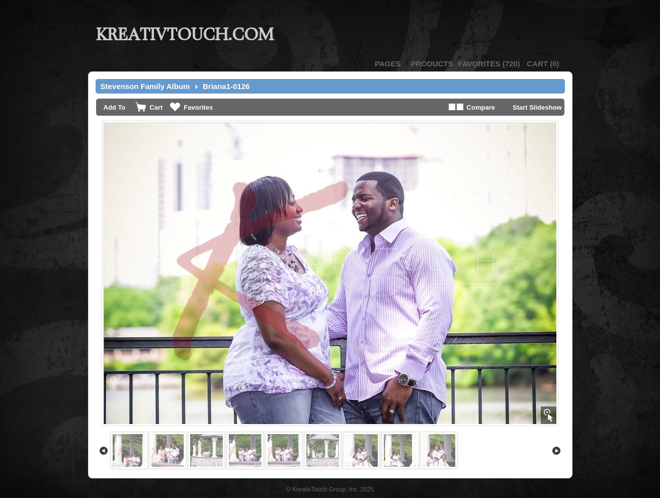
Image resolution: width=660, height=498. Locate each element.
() (489, 63)
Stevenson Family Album (145, 86)
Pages (387, 63)
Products (431, 63)
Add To (115, 107)
